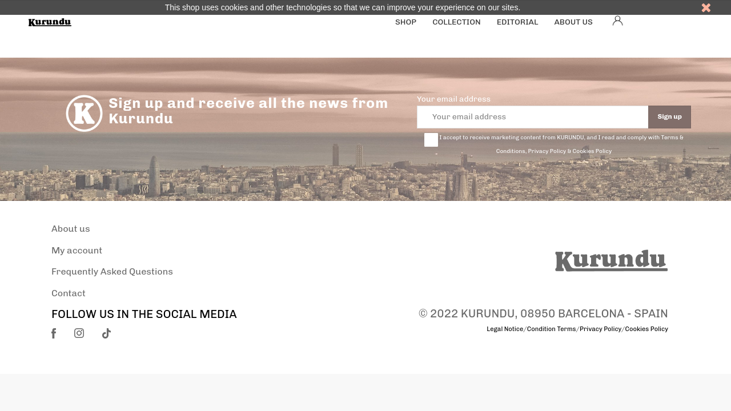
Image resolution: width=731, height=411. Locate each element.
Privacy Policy (600, 329)
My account (76, 250)
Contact (68, 293)
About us (70, 228)
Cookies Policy (646, 329)
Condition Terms (551, 329)
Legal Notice (505, 329)
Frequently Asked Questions (112, 271)
